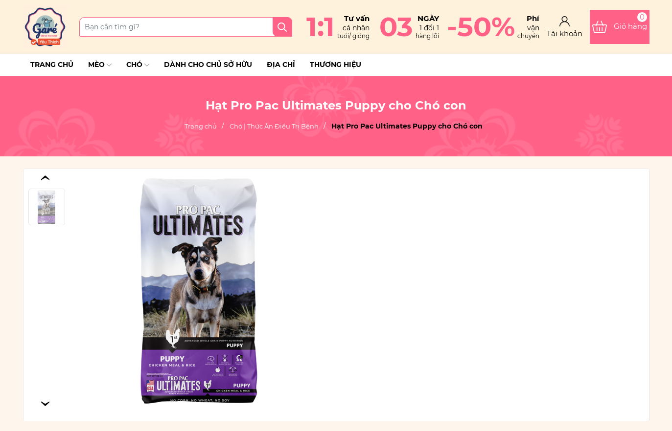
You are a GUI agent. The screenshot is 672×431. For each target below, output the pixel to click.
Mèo (100, 65)
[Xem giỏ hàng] (619, 27)
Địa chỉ (281, 64)
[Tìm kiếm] (282, 27)
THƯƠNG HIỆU (335, 64)
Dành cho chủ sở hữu (208, 64)
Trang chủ (51, 64)
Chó (137, 65)
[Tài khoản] (564, 27)
